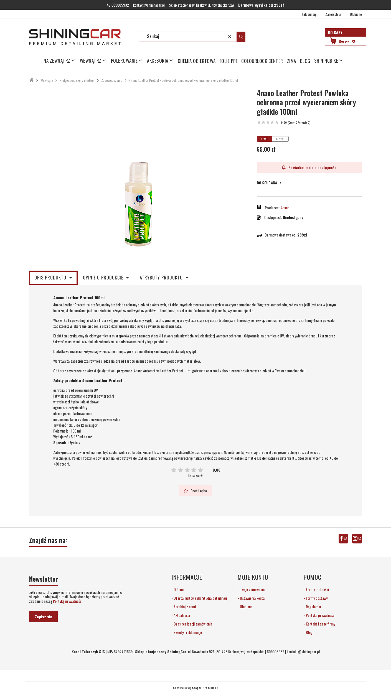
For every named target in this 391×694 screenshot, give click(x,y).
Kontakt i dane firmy (320, 624)
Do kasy (335, 32)
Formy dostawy (316, 598)
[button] (241, 37)
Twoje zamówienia (252, 589)
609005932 (120, 5)
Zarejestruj (333, 14)
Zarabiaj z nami (184, 606)
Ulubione (245, 606)
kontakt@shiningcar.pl (149, 5)
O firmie (179, 589)
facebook (343, 538)
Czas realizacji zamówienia (192, 624)
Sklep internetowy (193, 688)
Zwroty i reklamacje (187, 632)
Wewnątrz (46, 80)
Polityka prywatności (320, 615)
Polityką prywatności (67, 601)
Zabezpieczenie (111, 80)
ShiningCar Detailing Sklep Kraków (31, 80)
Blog (309, 632)
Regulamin (313, 606)
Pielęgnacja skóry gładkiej (77, 80)
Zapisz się (43, 616)
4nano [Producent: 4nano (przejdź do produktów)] (285, 207)
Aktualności (181, 615)
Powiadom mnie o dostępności (309, 167)
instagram (357, 538)
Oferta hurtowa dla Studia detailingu (200, 598)
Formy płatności (317, 589)
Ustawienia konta (252, 598)
